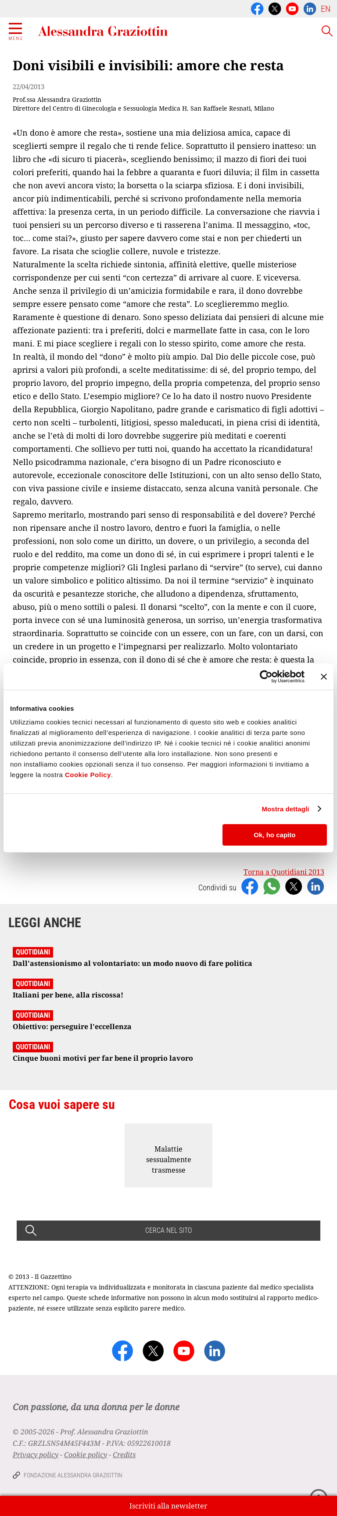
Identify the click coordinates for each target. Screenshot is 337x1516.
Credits (124, 1454)
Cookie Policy (88, 774)
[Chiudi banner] (324, 676)
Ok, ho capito (274, 835)
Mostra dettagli (285, 809)
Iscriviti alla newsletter (168, 1506)
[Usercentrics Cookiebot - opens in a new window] (266, 676)
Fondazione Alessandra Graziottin (73, 1475)
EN (325, 9)
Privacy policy (35, 1454)
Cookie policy (85, 1454)
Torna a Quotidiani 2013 (284, 872)
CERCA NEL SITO (168, 1230)
